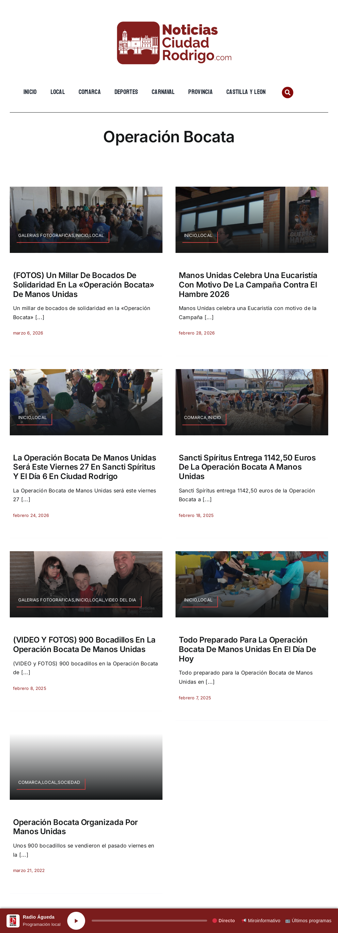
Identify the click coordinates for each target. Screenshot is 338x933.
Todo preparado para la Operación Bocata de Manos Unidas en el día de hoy (247, 649)
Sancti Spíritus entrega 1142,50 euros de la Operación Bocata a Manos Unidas (247, 467)
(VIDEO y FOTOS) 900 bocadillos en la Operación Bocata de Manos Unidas (84, 644)
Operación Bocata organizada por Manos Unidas (75, 826)
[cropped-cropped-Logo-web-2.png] (169, 15)
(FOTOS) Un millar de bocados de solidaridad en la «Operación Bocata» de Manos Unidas (83, 285)
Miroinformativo (261, 920)
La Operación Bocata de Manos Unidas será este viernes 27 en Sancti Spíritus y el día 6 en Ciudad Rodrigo (84, 467)
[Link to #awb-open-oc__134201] (287, 92)
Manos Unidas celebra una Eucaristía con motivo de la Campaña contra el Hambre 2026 (248, 285)
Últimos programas (308, 920)
